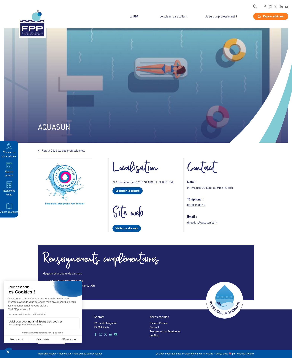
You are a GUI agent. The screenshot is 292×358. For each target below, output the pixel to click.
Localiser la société (127, 191)
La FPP (134, 16)
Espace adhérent (271, 16)
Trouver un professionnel (9, 150)
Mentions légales (47, 353)
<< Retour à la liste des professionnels (61, 150)
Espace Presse (159, 323)
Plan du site (65, 353)
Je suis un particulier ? (174, 16)
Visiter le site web (126, 228)
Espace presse (9, 169)
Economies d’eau (9, 188)
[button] (255, 6)
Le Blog (154, 335)
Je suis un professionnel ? (221, 16)
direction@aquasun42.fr (202, 222)
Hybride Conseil (245, 353)
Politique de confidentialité (88, 353)
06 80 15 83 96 (196, 205)
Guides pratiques (9, 207)
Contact (154, 327)
